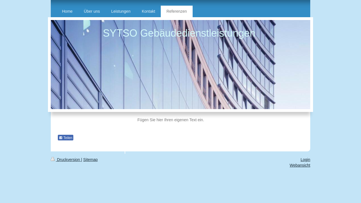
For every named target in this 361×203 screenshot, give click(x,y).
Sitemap (90, 159)
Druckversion (66, 159)
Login (305, 159)
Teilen (65, 138)
